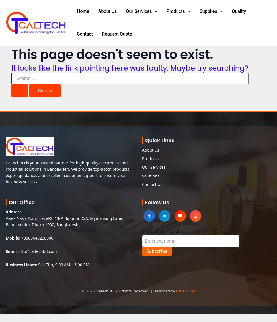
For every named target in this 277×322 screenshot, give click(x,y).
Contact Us (152, 184)
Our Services (141, 11)
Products (178, 11)
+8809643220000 (37, 238)
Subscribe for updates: (163, 231)
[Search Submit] (19, 90)
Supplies (211, 11)
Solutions (150, 176)
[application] (154, 11)
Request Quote (117, 34)
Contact (85, 34)
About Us (107, 11)
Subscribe (157, 251)
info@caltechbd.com (38, 251)
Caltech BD (185, 291)
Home (83, 11)
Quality (239, 11)
